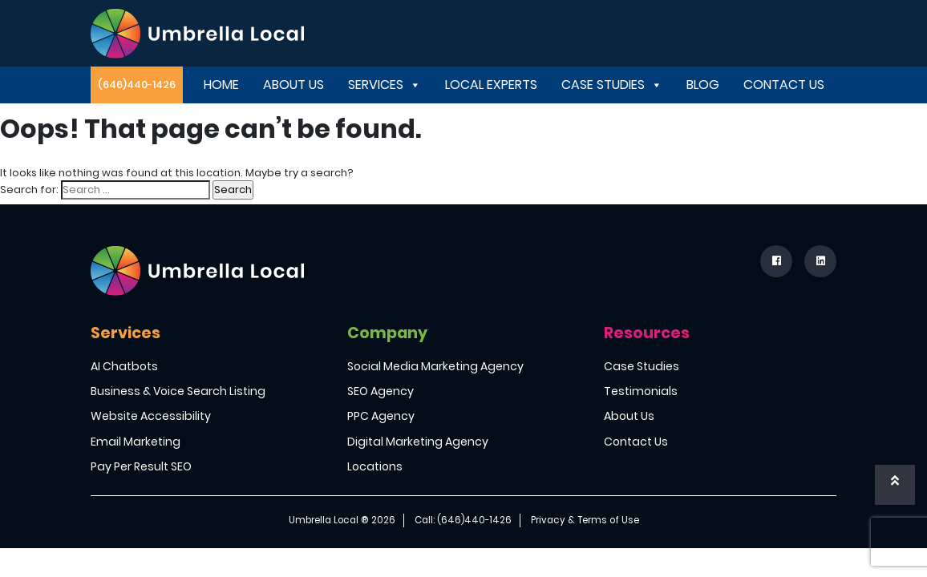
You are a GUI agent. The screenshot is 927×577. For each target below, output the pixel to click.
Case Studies (611, 84)
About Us (293, 84)
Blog (702, 84)
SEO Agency (380, 391)
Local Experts (491, 84)
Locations (375, 466)
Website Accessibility (151, 416)
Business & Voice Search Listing (178, 391)
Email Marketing (135, 442)
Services (384, 84)
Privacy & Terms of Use (585, 520)
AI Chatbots (124, 366)
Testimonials (641, 391)
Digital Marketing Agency (417, 442)
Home (221, 84)
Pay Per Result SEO (141, 466)
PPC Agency (381, 416)
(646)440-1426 (137, 84)
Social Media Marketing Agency (435, 366)
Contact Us (783, 84)
